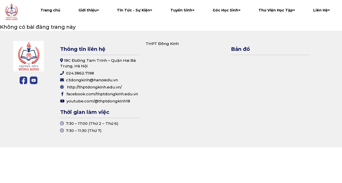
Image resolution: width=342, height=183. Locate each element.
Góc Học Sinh (227, 10)
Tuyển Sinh (182, 10)
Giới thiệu (88, 10)
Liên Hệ (321, 10)
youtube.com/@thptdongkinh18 (98, 101)
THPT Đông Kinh (162, 43)
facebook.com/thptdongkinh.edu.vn (102, 94)
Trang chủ (50, 10)
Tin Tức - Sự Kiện (134, 10)
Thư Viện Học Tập (276, 10)
